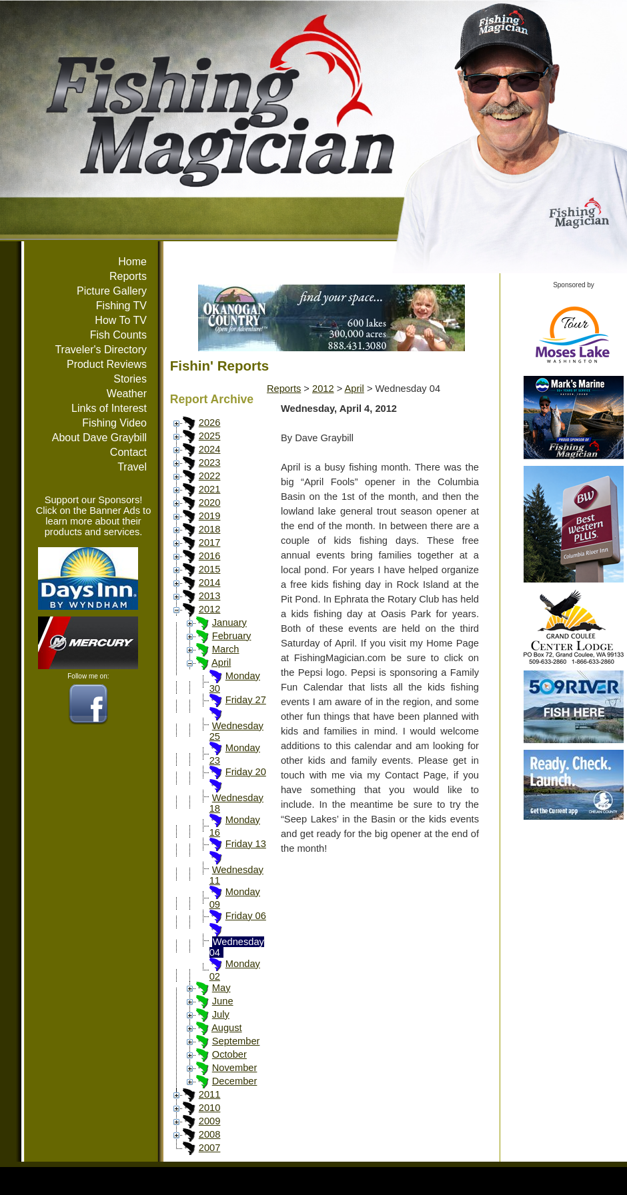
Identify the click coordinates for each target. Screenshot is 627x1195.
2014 (210, 582)
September (236, 1041)
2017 (210, 542)
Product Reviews (107, 364)
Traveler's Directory (101, 349)
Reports (128, 276)
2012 (210, 609)
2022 (210, 476)
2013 (210, 596)
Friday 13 (245, 843)
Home (132, 261)
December (234, 1081)
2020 (210, 502)
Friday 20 (245, 771)
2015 (210, 569)
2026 (210, 422)
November (234, 1067)
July (220, 1014)
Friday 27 (245, 699)
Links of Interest (109, 408)
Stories (130, 379)
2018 (210, 529)
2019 (210, 516)
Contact (128, 452)
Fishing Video (114, 423)
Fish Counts (118, 335)
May (221, 987)
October (229, 1054)
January (229, 622)
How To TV (121, 320)
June (222, 1001)
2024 (210, 449)
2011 (210, 1094)
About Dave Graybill (99, 437)
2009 (210, 1121)
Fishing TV (121, 305)
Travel (132, 467)
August (226, 1027)
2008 (210, 1134)
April (221, 662)
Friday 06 (245, 915)
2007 (210, 1147)
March (225, 649)
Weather (127, 393)
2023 (210, 462)
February (231, 635)
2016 (210, 556)
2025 (210, 436)
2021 (210, 489)
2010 (210, 1107)
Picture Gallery (112, 291)
